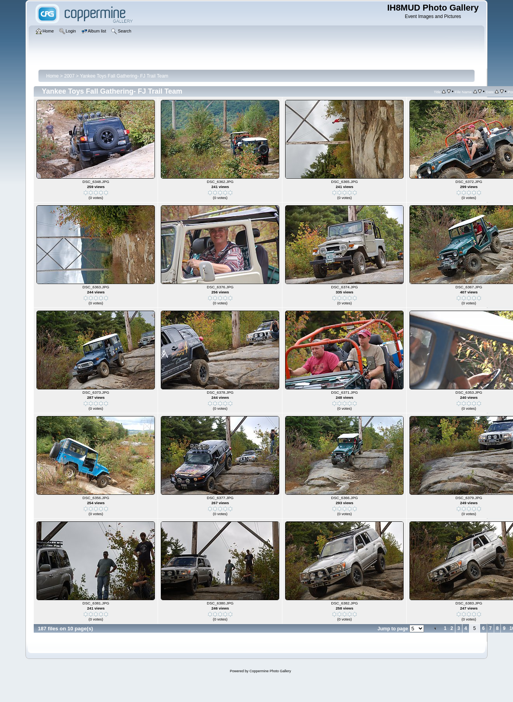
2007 (69, 76)
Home (52, 76)
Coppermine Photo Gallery (270, 671)
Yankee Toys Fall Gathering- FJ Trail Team (124, 76)
